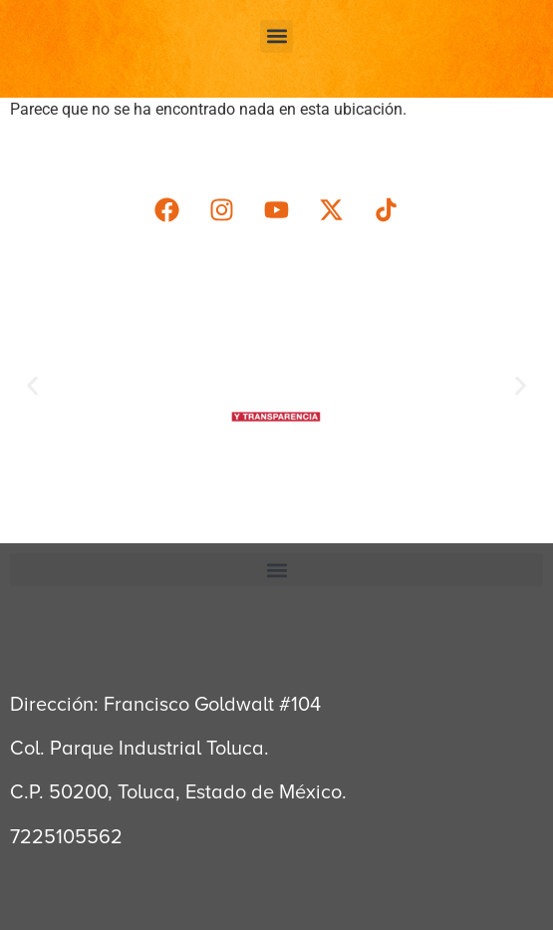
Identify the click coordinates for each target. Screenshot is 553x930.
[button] (276, 36)
